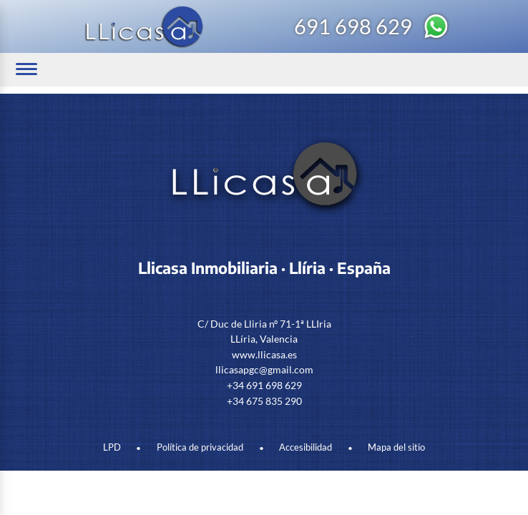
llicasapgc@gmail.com (264, 369)
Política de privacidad (200, 447)
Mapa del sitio (396, 447)
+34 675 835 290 (264, 401)
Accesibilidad (305, 447)
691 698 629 (353, 26)
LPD (112, 447)
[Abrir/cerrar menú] (26, 69)
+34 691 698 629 (264, 385)
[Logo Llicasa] (144, 26)
